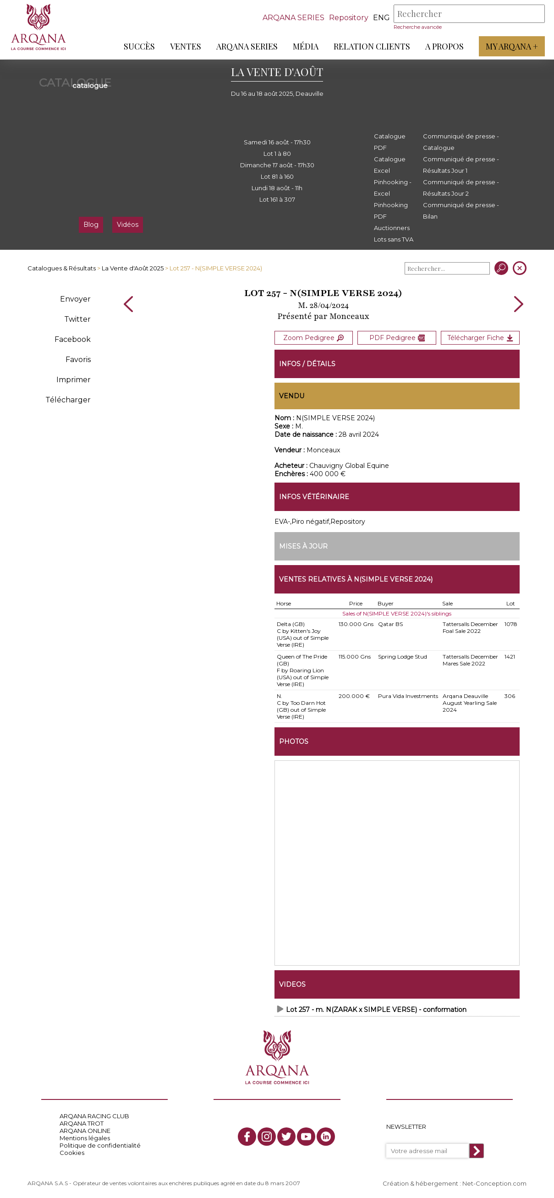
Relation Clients (372, 46)
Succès (139, 46)
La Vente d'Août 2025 (133, 268)
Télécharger (68, 400)
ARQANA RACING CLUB (94, 1116)
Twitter (77, 319)
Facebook (73, 339)
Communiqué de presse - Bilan (461, 210)
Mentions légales (85, 1138)
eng (381, 17)
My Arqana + (512, 46)
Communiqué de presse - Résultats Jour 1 (461, 164)
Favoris (78, 359)
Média (305, 46)
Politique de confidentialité (100, 1145)
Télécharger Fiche (480, 338)
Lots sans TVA (393, 239)
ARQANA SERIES (293, 17)
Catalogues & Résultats (61, 268)
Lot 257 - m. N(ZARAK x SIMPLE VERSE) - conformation (376, 1009)
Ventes (185, 46)
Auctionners (392, 227)
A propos (444, 46)
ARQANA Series (247, 46)
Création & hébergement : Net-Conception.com (455, 1183)
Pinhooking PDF (391, 210)
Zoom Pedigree (313, 338)
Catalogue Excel (390, 164)
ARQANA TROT (82, 1123)
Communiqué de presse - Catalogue (461, 141)
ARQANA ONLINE (85, 1130)
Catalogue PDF (390, 141)
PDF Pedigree (397, 338)
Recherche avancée (418, 27)
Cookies (72, 1152)
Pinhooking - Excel (392, 187)
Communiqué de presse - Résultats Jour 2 (461, 187)
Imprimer (73, 379)
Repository (348, 17)
